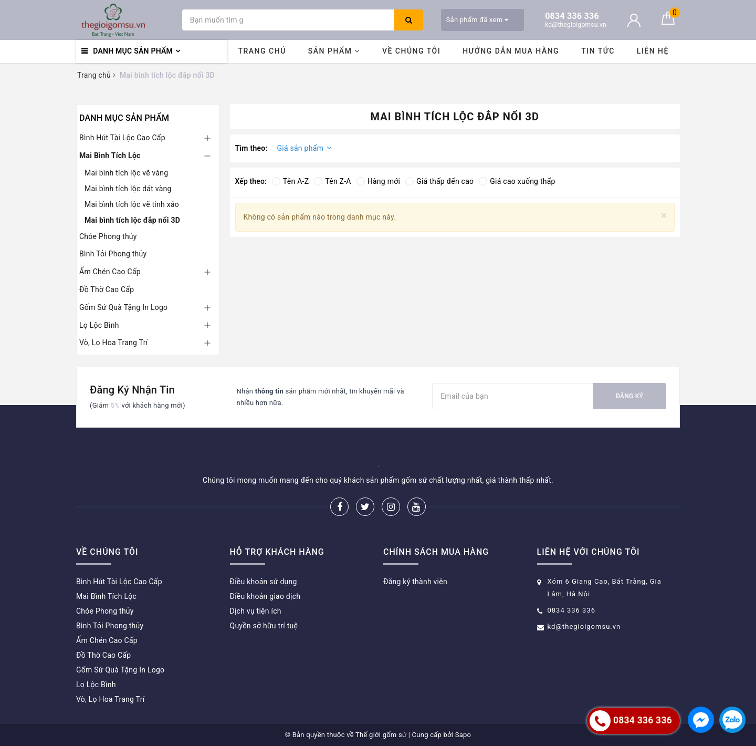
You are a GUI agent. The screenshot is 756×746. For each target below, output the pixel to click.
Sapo (463, 735)
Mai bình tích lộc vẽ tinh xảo (132, 204)
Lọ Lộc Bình (99, 325)
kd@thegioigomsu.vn (584, 626)
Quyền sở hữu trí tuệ (264, 625)
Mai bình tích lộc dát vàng (128, 188)
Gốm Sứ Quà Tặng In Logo (123, 307)
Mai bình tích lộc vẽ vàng (126, 173)
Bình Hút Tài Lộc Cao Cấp (122, 137)
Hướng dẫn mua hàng (511, 51)
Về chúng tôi (411, 51)
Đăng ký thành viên (415, 581)
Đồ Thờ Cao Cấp (106, 289)
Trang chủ (262, 51)
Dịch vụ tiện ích (255, 611)
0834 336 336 (572, 610)
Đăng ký (629, 396)
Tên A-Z (290, 181)
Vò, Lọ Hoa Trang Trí (113, 342)
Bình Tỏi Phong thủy (112, 254)
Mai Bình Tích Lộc (110, 155)
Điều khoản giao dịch (265, 596)
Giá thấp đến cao (439, 181)
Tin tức (598, 51)
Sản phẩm (334, 51)
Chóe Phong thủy (108, 236)
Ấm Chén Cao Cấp (110, 271)
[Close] (664, 215)
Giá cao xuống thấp (517, 181)
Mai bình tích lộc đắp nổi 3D (132, 220)
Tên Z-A (332, 181)
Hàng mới (378, 181)
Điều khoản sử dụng (263, 581)
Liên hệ (653, 51)
